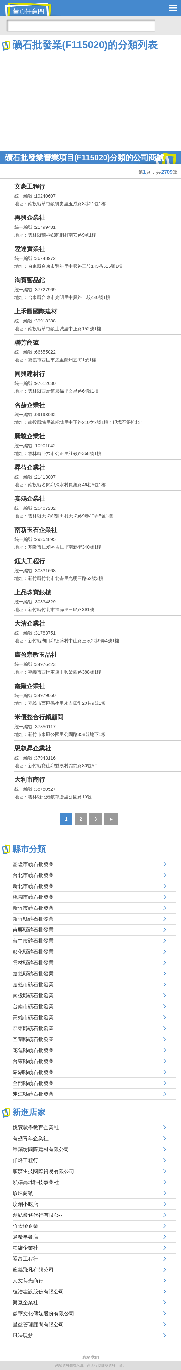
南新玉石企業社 (35, 530)
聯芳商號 (26, 342)
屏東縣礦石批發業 (33, 1028)
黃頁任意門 (32, 9)
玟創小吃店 (25, 1204)
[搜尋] (80, 25)
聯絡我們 (90, 1357)
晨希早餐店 (25, 1237)
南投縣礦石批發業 (33, 995)
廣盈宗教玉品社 (35, 654)
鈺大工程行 (29, 561)
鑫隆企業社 (29, 686)
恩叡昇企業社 (32, 748)
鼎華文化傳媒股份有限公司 (43, 1313)
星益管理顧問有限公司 (38, 1324)
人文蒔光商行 (28, 1280)
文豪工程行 (29, 186)
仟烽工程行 (25, 1160)
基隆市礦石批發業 (33, 864)
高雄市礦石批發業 (33, 1017)
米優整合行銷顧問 (38, 717)
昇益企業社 (29, 467)
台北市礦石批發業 (33, 875)
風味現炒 (23, 1335)
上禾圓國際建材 (35, 311)
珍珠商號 (23, 1193)
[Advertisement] (90, 100)
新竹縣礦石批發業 (33, 919)
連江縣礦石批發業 (33, 1094)
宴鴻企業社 (29, 498)
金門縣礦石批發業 (33, 1083)
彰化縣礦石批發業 (33, 952)
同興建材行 (29, 373)
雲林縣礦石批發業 (33, 962)
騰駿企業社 (29, 436)
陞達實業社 (29, 249)
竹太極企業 (25, 1226)
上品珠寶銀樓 (32, 592)
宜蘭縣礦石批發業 (33, 1039)
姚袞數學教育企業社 (36, 1127)
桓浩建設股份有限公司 (38, 1291)
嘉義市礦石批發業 (33, 984)
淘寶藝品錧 (29, 280)
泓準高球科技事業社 (36, 1182)
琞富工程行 (25, 1259)
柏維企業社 (25, 1248)
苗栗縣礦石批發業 (33, 930)
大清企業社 (29, 623)
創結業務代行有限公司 (38, 1215)
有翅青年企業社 (31, 1138)
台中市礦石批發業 (33, 941)
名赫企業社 (29, 405)
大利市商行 (29, 779)
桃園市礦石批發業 (33, 897)
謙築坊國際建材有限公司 (41, 1149)
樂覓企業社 (25, 1302)
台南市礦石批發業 (33, 1006)
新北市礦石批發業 (33, 886)
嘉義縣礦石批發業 (33, 973)
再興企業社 (29, 217)
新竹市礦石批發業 (33, 908)
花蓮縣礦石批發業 (33, 1050)
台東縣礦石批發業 (33, 1061)
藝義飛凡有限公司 (33, 1269)
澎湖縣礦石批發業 (33, 1072)
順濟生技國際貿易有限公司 (43, 1171)
